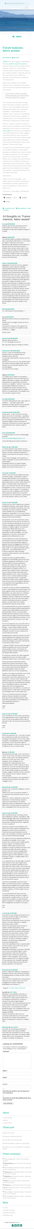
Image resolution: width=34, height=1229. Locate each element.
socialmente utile (9, 208)
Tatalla (5, 61)
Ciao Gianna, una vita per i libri (13, 1140)
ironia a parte (7, 131)
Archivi (5, 1120)
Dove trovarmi (8, 1118)
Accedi (5, 1207)
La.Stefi (4, 913)
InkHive (17, 1222)
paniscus (5, 502)
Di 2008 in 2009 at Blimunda (17, 988)
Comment (6, 1051)
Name (5, 1071)
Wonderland (6, 412)
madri (29, 208)
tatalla (4, 733)
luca (3, 399)
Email (4, 1077)
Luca (3, 224)
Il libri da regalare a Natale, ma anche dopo (17, 1143)
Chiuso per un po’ (9, 1133)
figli (19, 208)
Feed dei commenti (9, 1213)
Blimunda (17, 18)
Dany (4, 433)
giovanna (5, 338)
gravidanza (23, 208)
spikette (5, 263)
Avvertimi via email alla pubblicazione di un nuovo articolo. (17, 1099)
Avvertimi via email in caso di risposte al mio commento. (16, 1092)
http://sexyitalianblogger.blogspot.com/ (13, 438)
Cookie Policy (8, 1123)
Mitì (3, 309)
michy (4, 473)
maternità (6, 210)
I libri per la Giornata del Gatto (13, 1136)
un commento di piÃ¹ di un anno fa (17, 64)
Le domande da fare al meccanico (21, 1185)
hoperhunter (6, 351)
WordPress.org (8, 1215)
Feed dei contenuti (9, 1210)
